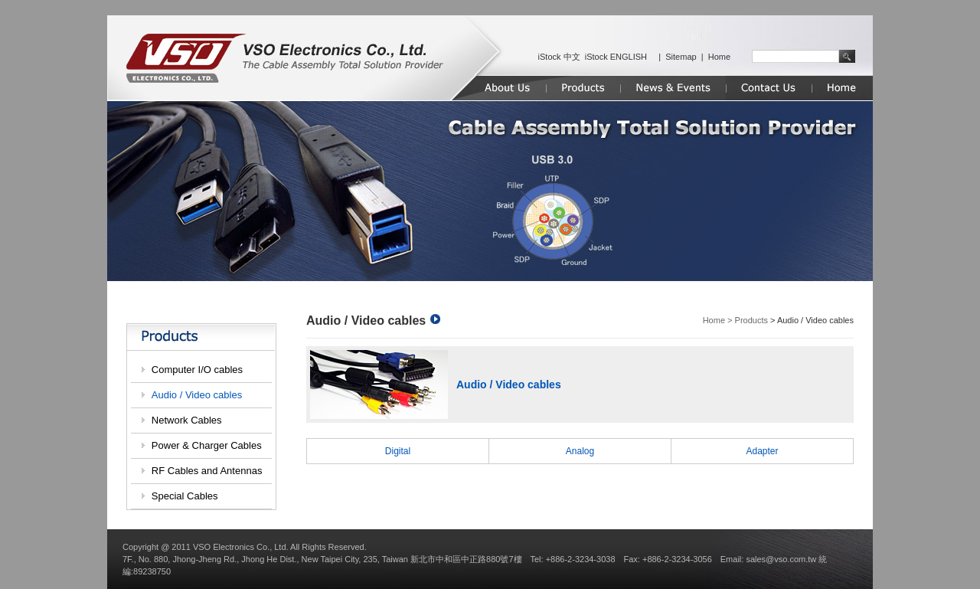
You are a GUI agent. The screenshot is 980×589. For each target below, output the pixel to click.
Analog (580, 451)
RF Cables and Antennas (207, 470)
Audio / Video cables (197, 395)
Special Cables (185, 496)
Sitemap (680, 56)
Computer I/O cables (197, 369)
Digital (397, 451)
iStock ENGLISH (616, 56)
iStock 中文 (559, 56)
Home (719, 56)
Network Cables (187, 420)
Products (751, 320)
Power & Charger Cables (207, 445)
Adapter (762, 451)
